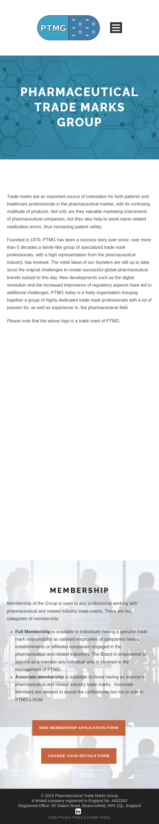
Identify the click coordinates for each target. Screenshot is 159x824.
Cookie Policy (98, 817)
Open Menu (116, 27)
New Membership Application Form (78, 728)
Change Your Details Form (79, 756)
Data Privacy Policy (66, 817)
